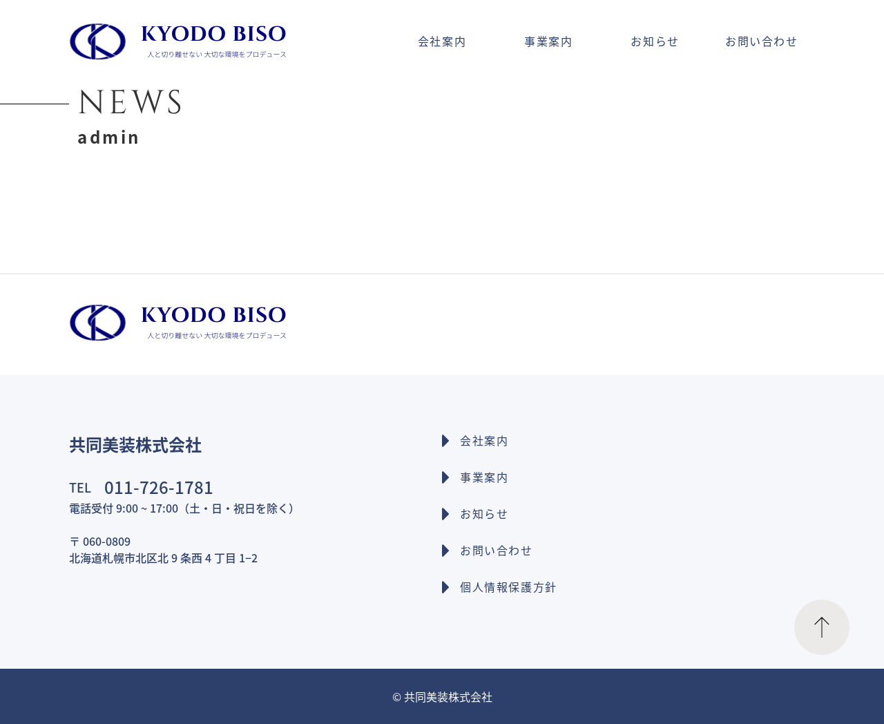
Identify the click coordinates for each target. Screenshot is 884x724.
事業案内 (548, 40)
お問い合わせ (761, 40)
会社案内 (442, 40)
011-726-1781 (158, 487)
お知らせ (655, 40)
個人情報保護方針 (508, 586)
